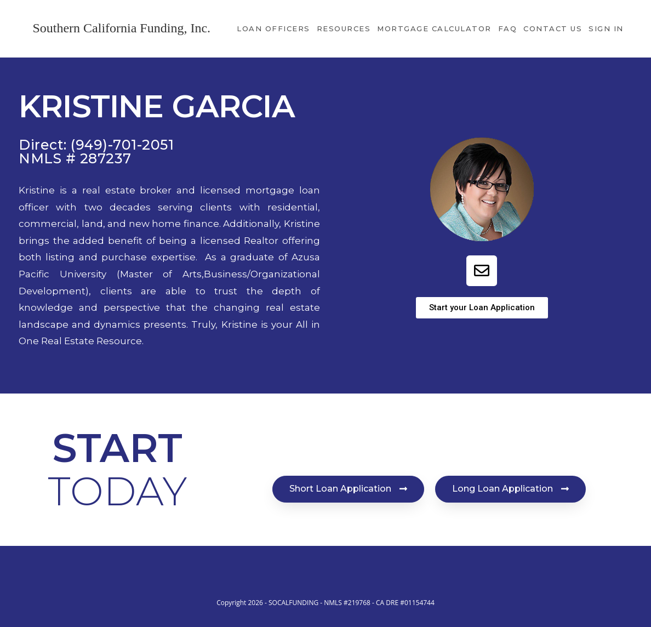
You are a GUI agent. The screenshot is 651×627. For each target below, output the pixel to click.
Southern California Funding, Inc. (121, 28)
